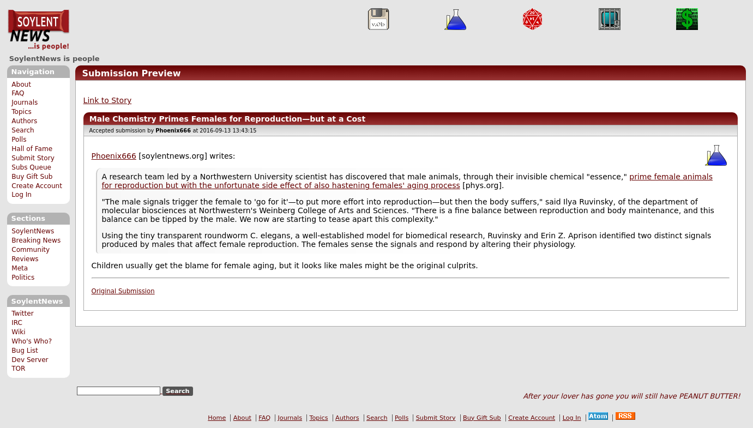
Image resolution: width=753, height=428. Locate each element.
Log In (21, 194)
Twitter (22, 313)
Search (22, 130)
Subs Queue (31, 167)
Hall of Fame (31, 149)
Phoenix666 (114, 156)
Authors (24, 121)
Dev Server (29, 360)
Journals (24, 102)
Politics (22, 277)
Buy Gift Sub (31, 176)
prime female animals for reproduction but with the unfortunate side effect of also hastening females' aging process (407, 181)
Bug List (24, 350)
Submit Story (33, 158)
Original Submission (123, 291)
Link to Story (107, 100)
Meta (19, 268)
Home (217, 417)
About (21, 84)
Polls (18, 139)
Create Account (36, 186)
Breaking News (36, 240)
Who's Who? (31, 341)
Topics (21, 112)
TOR (18, 368)
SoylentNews (38, 30)
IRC (16, 323)
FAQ (17, 93)
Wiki (18, 332)
